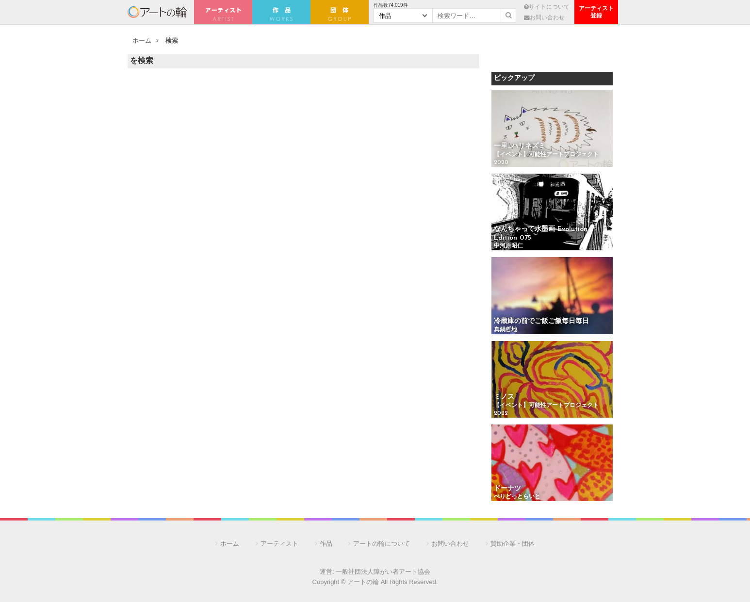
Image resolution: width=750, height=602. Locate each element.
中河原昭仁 (508, 246)
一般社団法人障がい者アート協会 (383, 571)
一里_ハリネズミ (519, 146)
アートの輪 (157, 12)
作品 (326, 543)
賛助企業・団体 (512, 543)
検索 (171, 40)
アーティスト (223, 12)
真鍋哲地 (505, 330)
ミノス (504, 397)
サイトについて (547, 6)
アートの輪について (381, 543)
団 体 (339, 12)
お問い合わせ (544, 17)
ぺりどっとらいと (517, 497)
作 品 (281, 12)
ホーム (141, 40)
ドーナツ (507, 488)
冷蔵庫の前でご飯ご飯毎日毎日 (541, 321)
